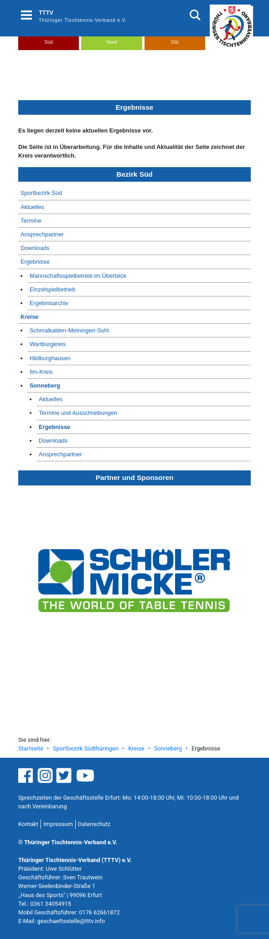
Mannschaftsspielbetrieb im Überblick (78, 275)
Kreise (29, 316)
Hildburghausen (50, 358)
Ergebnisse (35, 261)
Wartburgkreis (48, 344)
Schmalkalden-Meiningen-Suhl (69, 330)
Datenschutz (94, 824)
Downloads (35, 248)
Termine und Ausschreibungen (78, 412)
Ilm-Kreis (41, 371)
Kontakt (28, 824)
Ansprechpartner (42, 234)
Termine (31, 220)
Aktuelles (32, 207)
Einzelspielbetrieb (52, 289)
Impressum (57, 824)
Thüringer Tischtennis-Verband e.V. (83, 20)
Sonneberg (45, 385)
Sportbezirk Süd (41, 192)
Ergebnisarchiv (49, 303)
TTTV (46, 12)
